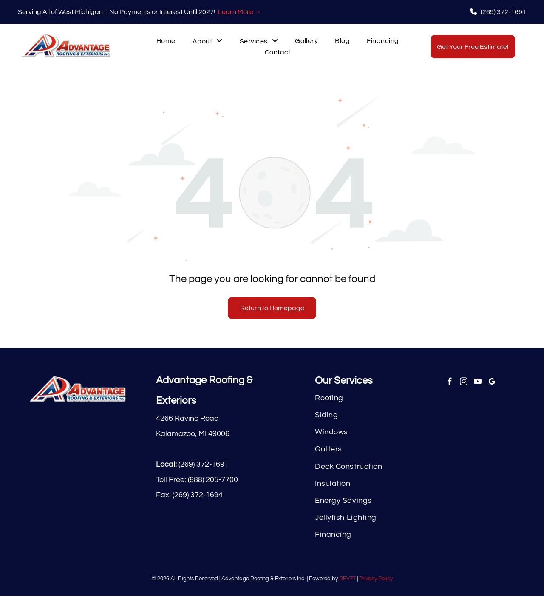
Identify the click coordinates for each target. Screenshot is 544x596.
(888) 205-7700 (213, 480)
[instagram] (463, 383)
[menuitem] (166, 41)
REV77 (347, 579)
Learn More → (239, 12)
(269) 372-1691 (203, 464)
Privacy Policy (376, 579)
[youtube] (477, 383)
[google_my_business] (491, 383)
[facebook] (449, 383)
